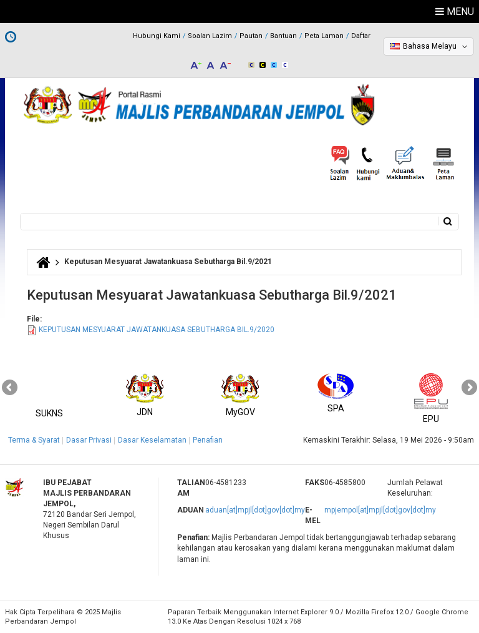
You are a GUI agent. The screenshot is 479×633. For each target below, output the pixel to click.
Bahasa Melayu (430, 46)
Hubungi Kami (156, 36)
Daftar (360, 36)
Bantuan (283, 36)
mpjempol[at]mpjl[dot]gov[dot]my (380, 510)
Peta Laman (324, 36)
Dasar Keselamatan (152, 440)
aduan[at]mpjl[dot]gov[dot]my (255, 510)
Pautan (251, 36)
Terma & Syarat (34, 440)
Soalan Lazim (210, 36)
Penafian (208, 440)
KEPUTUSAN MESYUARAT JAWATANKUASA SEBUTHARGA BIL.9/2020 (156, 329)
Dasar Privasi (89, 440)
